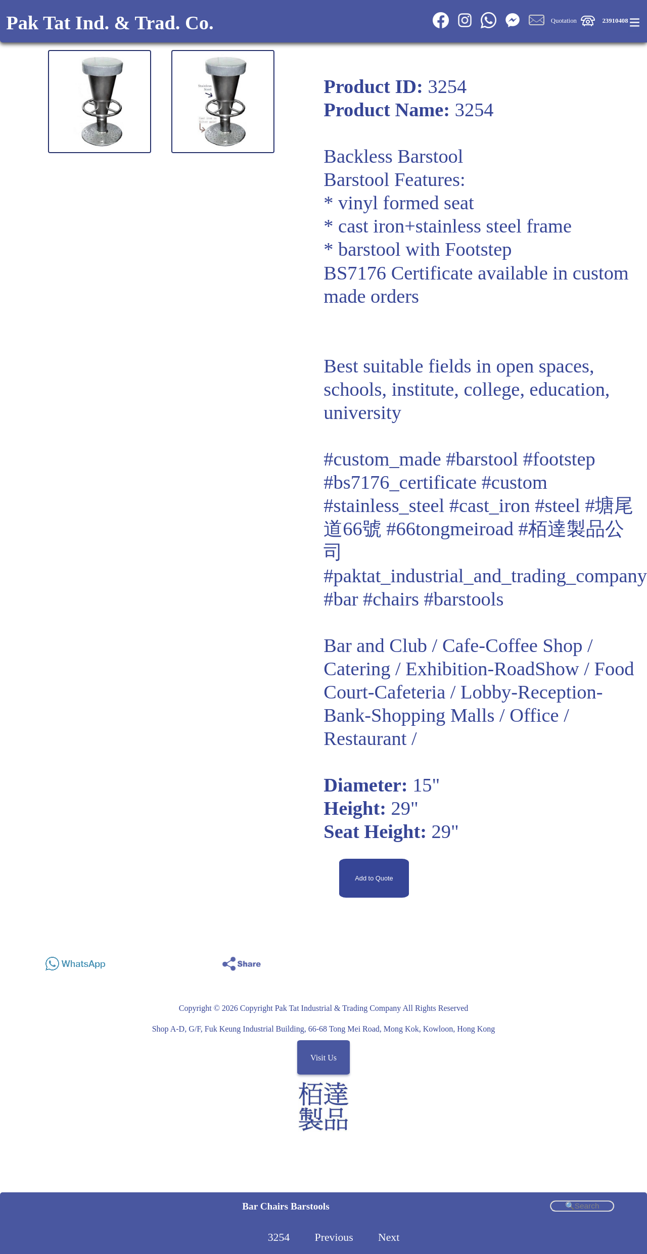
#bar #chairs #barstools (413, 599)
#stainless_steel (384, 505)
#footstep (559, 459)
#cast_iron (489, 505)
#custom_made (382, 459)
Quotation (564, 20)
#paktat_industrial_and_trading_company (485, 575)
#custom (514, 482)
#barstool (482, 459)
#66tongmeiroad (450, 528)
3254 (279, 1237)
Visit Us (323, 1057)
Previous (334, 1237)
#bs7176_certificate (400, 482)
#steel (557, 505)
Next (388, 1237)
